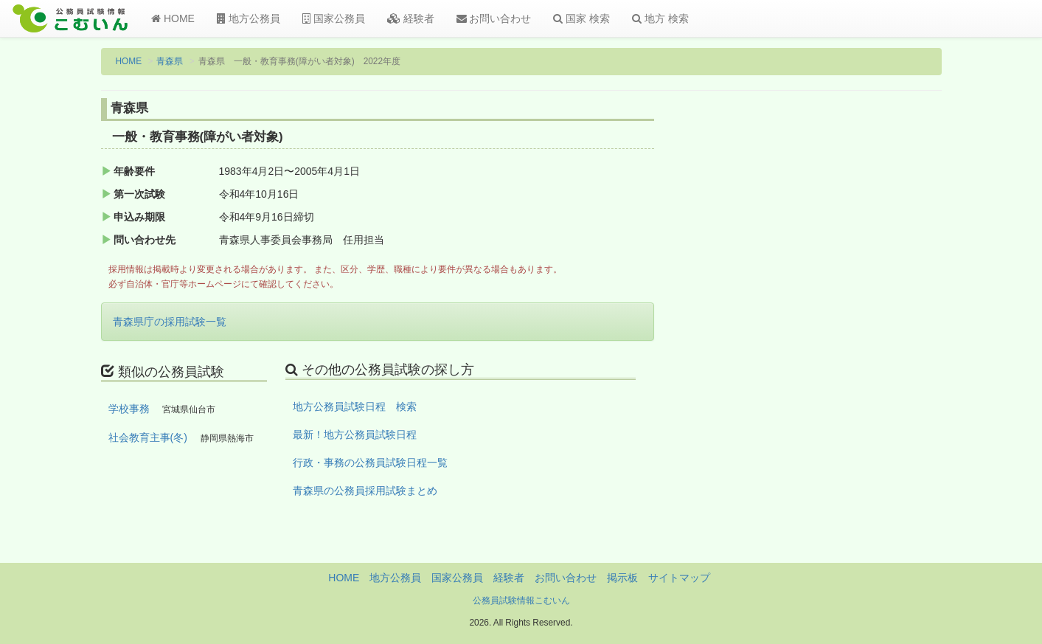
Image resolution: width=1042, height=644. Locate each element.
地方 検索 (660, 18)
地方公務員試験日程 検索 (355, 406)
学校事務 (129, 409)
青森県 (169, 61)
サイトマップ (679, 578)
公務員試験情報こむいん (521, 600)
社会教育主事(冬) (147, 437)
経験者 (410, 18)
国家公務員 (333, 18)
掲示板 (622, 578)
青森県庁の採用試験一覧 (169, 322)
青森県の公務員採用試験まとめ (365, 490)
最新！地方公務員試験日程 (355, 434)
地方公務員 (248, 18)
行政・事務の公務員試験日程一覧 (370, 462)
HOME (173, 18)
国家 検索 (581, 18)
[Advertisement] (845, 341)
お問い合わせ (494, 18)
